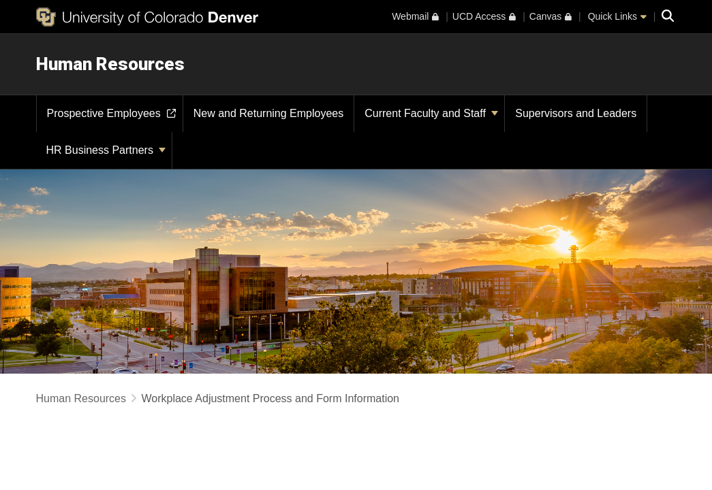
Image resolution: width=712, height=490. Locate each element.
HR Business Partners (106, 150)
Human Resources (110, 64)
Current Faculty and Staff (431, 113)
